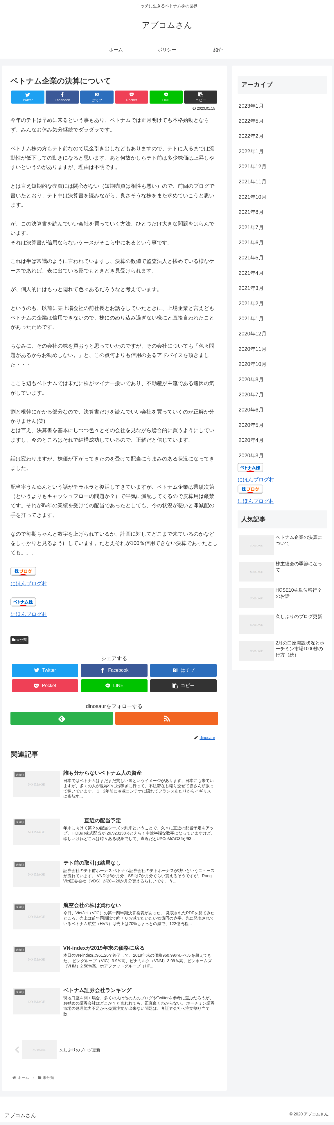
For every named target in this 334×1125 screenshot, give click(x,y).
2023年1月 (251, 106)
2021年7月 (251, 227)
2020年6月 (251, 410)
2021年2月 (251, 303)
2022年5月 (251, 121)
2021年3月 (251, 288)
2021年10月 (253, 197)
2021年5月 (251, 258)
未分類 (19, 640)
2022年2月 (251, 136)
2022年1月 (251, 151)
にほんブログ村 (28, 583)
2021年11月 (253, 182)
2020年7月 (251, 395)
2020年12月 (253, 334)
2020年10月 (253, 364)
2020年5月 (251, 425)
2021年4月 (251, 273)
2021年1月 (251, 319)
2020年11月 (253, 349)
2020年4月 (251, 440)
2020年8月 (251, 379)
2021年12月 (253, 166)
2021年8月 (251, 212)
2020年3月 (251, 455)
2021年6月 (251, 242)
